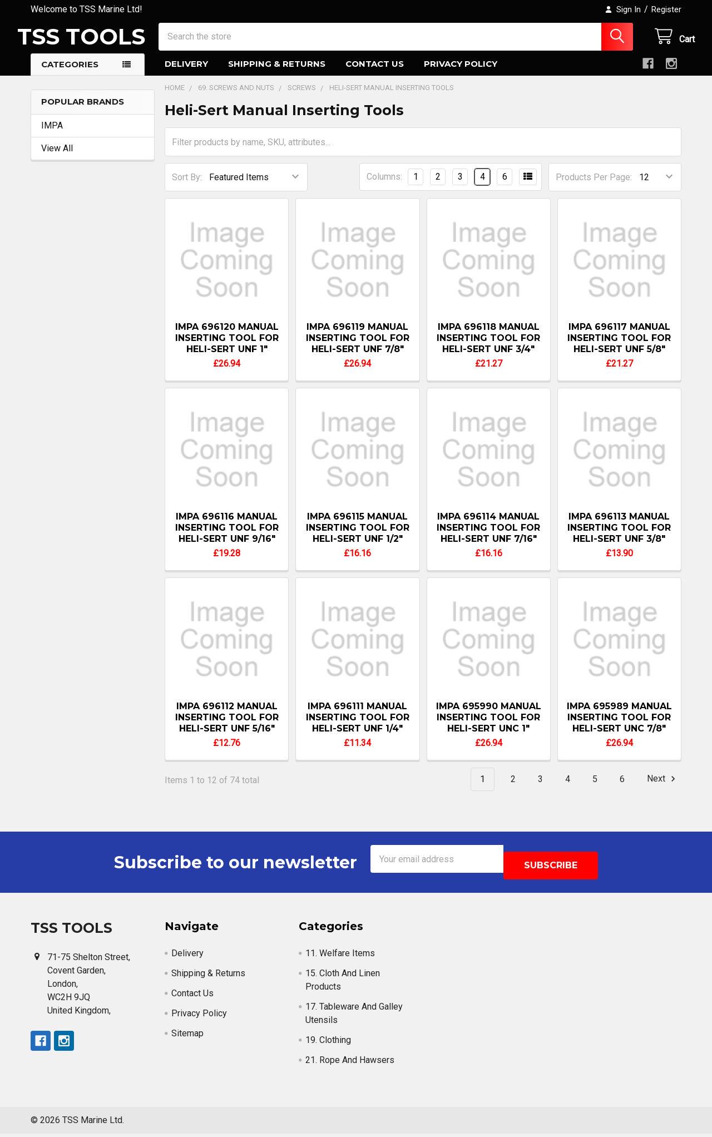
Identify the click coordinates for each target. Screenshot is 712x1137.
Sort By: (187, 187)
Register (666, 9)
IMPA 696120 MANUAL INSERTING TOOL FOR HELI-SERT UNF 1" (227, 348)
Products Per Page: (594, 187)
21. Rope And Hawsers (349, 1063)
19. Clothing (328, 1043)
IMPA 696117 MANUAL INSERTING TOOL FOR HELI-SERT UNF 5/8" (619, 348)
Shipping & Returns (276, 73)
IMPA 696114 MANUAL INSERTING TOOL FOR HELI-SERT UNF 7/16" (488, 537)
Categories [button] (69, 74)
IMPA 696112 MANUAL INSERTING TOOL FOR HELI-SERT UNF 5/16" (227, 727)
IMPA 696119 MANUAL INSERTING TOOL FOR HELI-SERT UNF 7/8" (357, 348)
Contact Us (374, 73)
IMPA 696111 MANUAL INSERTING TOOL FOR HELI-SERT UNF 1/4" (357, 727)
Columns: (384, 186)
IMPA (52, 135)
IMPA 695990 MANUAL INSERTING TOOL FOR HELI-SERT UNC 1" (488, 727)
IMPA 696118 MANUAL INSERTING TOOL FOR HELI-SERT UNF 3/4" (488, 348)
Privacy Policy (460, 73)
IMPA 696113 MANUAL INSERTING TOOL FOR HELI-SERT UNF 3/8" (619, 537)
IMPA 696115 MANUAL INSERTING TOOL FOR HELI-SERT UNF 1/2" (357, 537)
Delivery (186, 73)
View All (57, 158)
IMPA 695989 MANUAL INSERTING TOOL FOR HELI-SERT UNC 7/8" (619, 727)
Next (663, 788)
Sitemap (187, 1036)
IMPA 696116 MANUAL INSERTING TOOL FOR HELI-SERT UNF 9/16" (227, 537)
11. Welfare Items (340, 956)
